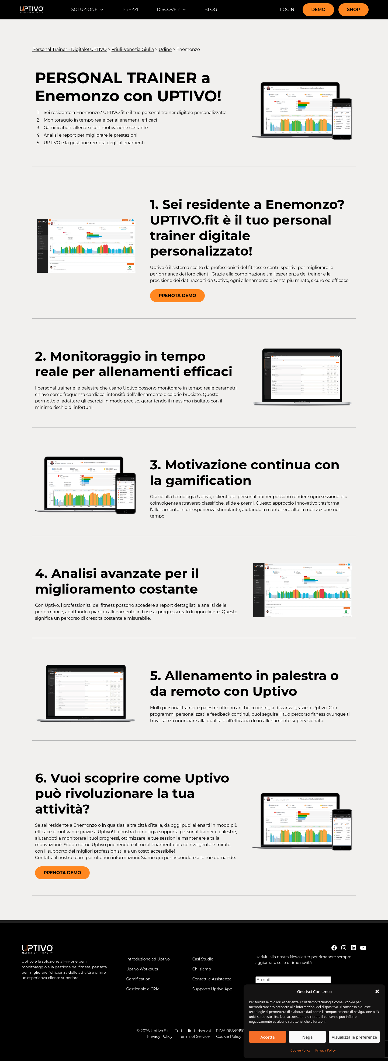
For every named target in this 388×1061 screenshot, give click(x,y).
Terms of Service (194, 1036)
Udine (165, 49)
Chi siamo (201, 969)
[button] (377, 991)
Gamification (138, 979)
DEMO (318, 9)
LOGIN (287, 9)
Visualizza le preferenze (354, 1037)
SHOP (353, 9)
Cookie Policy (300, 1050)
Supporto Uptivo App (212, 989)
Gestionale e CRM (143, 989)
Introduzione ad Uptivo (147, 959)
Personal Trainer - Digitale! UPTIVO (69, 49)
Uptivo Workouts (142, 969)
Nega (307, 1037)
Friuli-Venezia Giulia (133, 49)
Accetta (267, 1037)
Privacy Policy (325, 1050)
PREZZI (130, 9)
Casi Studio (202, 959)
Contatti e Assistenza (211, 979)
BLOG (211, 9)
